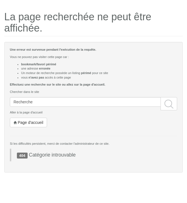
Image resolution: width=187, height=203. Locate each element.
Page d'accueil (28, 122)
